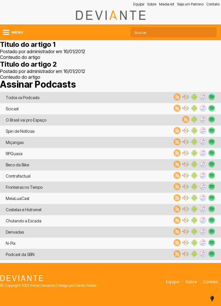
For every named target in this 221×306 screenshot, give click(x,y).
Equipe (138, 4)
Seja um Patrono (190, 4)
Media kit (166, 4)
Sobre (151, 4)
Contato (213, 4)
